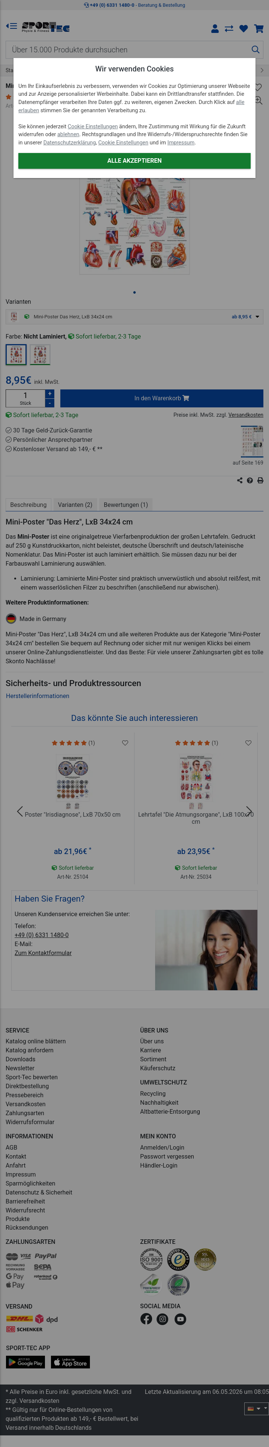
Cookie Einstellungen (93, 126)
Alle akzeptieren (134, 160)
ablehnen (68, 134)
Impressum (180, 143)
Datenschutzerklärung (69, 143)
